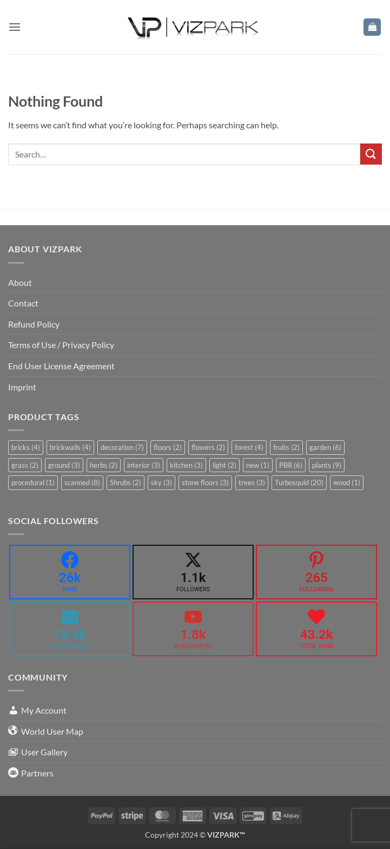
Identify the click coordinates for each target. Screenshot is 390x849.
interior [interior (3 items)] (143, 465)
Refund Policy (34, 324)
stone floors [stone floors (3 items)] (205, 482)
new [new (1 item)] (257, 465)
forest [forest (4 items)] (249, 447)
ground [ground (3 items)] (64, 465)
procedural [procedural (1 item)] (33, 482)
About (20, 282)
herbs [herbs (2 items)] (103, 465)
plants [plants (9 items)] (326, 465)
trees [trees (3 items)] (252, 482)
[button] (14, 27)
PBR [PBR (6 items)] (290, 465)
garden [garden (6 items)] (325, 447)
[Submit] (371, 154)
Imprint (22, 387)
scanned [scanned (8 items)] (82, 482)
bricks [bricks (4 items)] (25, 447)
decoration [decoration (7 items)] (122, 447)
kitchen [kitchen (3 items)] (186, 465)
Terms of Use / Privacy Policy (61, 344)
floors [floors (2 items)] (168, 447)
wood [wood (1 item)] (346, 482)
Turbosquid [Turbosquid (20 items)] (299, 482)
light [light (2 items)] (224, 465)
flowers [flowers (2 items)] (208, 447)
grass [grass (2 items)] (24, 465)
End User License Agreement (61, 366)
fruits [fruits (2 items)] (286, 447)
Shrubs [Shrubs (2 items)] (125, 482)
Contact (23, 303)
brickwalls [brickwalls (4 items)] (70, 447)
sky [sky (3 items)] (161, 482)
